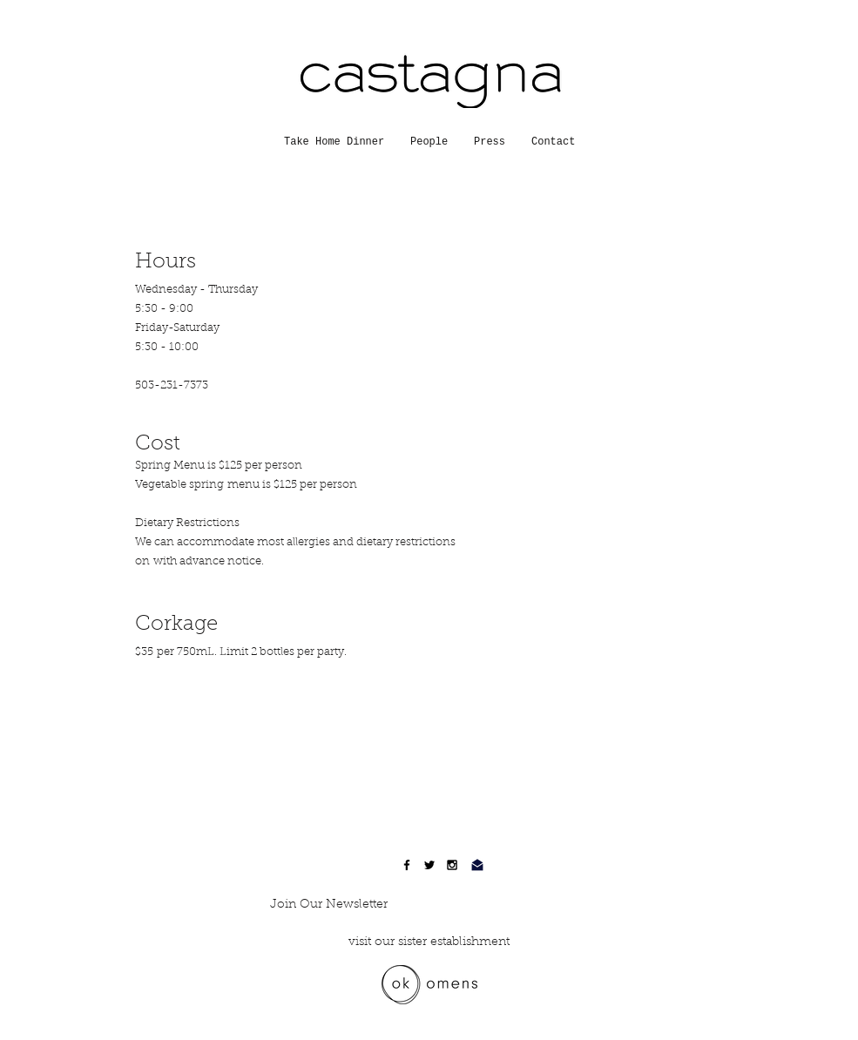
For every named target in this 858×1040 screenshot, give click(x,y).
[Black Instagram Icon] (452, 865)
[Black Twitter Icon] (429, 865)
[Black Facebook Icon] (407, 865)
